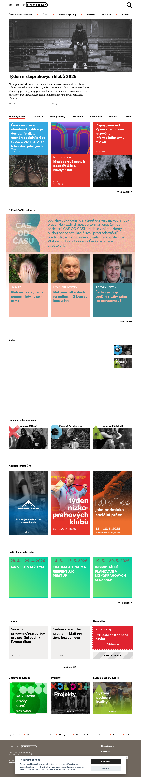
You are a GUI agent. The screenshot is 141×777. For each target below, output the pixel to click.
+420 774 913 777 (15, 760)
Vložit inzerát (112, 655)
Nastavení (106, 768)
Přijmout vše (106, 761)
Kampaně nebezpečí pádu (22, 420)
